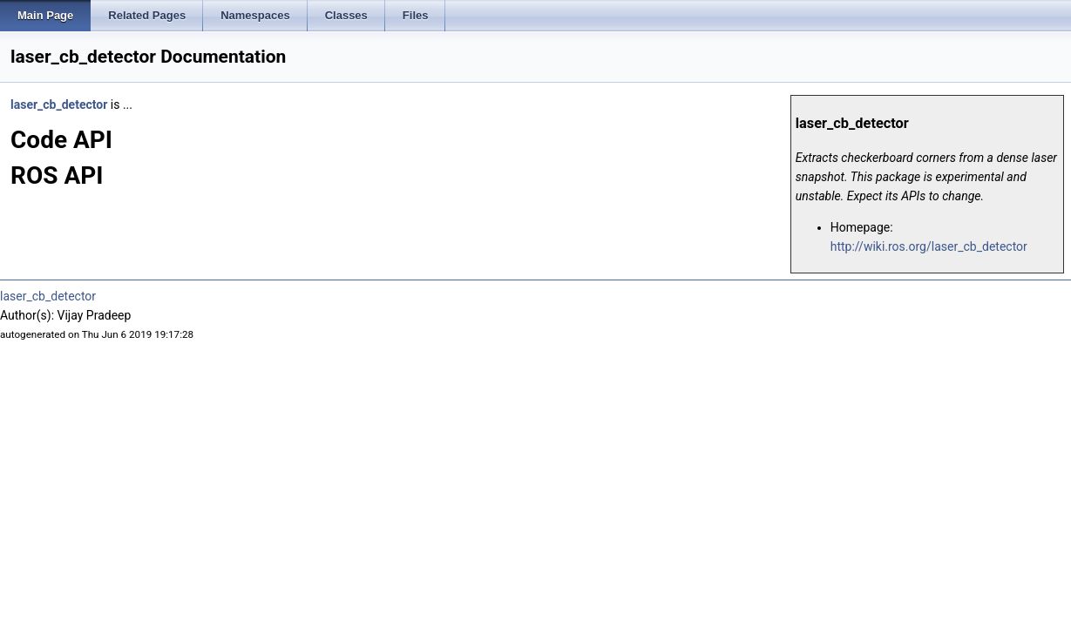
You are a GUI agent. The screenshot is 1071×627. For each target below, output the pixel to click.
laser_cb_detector (58, 104)
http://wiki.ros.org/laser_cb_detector (928, 246)
